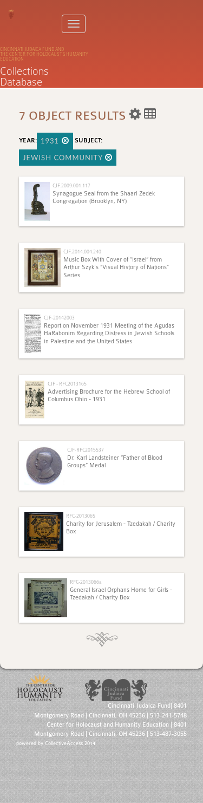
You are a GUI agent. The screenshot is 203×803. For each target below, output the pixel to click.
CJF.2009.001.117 (71, 185)
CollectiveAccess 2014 (70, 743)
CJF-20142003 (59, 318)
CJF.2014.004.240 (82, 251)
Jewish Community (68, 157)
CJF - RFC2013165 (67, 384)
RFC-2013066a (86, 582)
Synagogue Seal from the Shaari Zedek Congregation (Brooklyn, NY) (104, 197)
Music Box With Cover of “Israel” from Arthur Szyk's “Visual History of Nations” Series (116, 267)
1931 (55, 140)
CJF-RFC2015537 (85, 450)
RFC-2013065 (80, 516)
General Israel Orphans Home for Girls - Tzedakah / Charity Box (121, 593)
